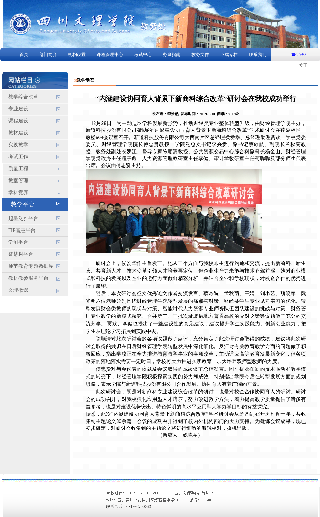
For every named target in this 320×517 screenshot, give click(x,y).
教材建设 (18, 132)
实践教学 (18, 144)
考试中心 (143, 54)
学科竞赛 (18, 192)
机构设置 (77, 54)
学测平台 (18, 242)
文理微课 (18, 290)
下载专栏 (229, 54)
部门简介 (48, 54)
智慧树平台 (20, 254)
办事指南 (171, 54)
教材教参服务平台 (28, 278)
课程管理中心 (110, 54)
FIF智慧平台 (22, 230)
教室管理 (18, 180)
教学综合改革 (23, 96)
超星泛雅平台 (23, 218)
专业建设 (18, 108)
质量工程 (18, 168)
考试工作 (18, 156)
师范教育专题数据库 (31, 266)
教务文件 (200, 54)
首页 (24, 54)
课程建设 (18, 120)
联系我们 (257, 54)
